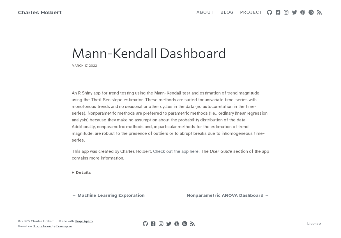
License (314, 224)
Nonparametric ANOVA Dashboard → (228, 195)
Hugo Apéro (84, 221)
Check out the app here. (176, 151)
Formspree (64, 226)
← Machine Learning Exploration (108, 195)
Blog (227, 12)
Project (251, 12)
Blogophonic (42, 226)
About (205, 12)
